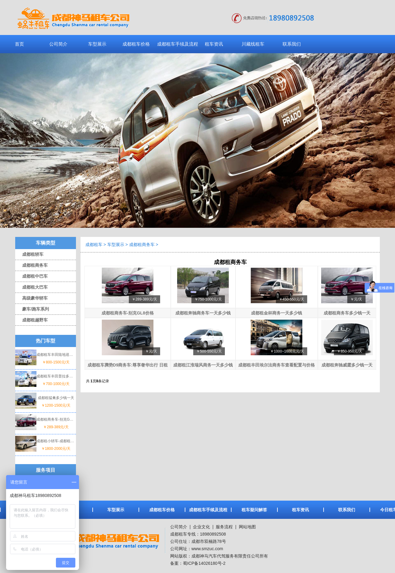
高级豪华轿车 (31, 298)
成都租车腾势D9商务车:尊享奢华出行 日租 (128, 365)
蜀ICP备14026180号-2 (204, 563)
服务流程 (224, 526)
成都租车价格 (136, 44)
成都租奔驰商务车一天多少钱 (203, 313)
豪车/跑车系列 (32, 309)
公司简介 (58, 44)
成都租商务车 (31, 265)
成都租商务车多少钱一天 (347, 313)
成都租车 (93, 244)
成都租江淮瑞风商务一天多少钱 (203, 365)
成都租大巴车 (31, 287)
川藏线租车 (253, 44)
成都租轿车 (29, 254)
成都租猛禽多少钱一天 (56, 398)
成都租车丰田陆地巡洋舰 (55, 354)
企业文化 (201, 526)
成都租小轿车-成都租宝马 (55, 441)
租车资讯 (214, 44)
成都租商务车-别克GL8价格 (55, 419)
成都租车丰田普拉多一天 (55, 376)
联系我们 (292, 44)
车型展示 (97, 44)
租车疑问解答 (254, 509)
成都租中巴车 (31, 276)
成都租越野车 (31, 320)
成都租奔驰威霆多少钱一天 (347, 365)
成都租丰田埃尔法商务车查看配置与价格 (276, 365)
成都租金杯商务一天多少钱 (276, 313)
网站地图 (247, 526)
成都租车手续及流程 (177, 44)
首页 (19, 44)
